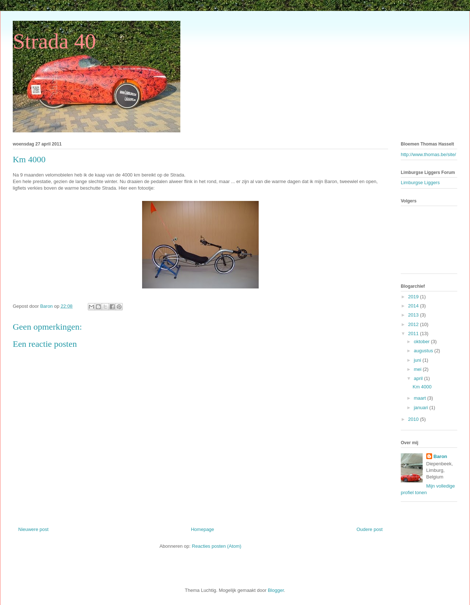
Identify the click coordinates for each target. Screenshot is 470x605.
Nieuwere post (33, 529)
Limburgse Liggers (420, 182)
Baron (440, 456)
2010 (414, 419)
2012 (414, 324)
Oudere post (369, 529)
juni (418, 360)
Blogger (276, 590)
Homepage (202, 529)
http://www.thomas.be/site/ (428, 154)
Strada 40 (54, 41)
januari (422, 407)
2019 (414, 296)
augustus (424, 350)
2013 (414, 315)
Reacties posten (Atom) (217, 546)
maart (420, 398)
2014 (414, 306)
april (419, 378)
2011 (414, 333)
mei (418, 369)
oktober (422, 341)
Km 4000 (421, 386)
